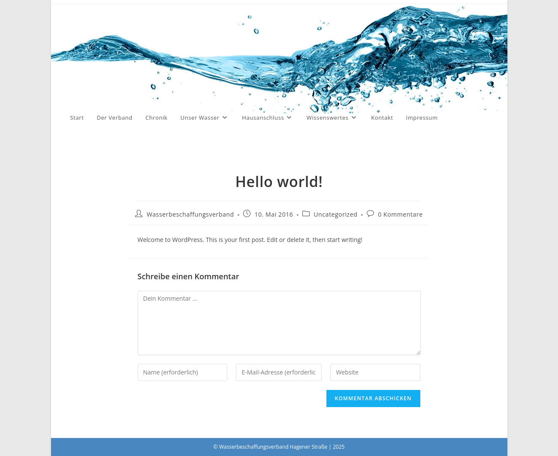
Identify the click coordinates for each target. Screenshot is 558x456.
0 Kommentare (400, 214)
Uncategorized (335, 214)
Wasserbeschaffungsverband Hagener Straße (172, 70)
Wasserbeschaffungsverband (190, 214)
